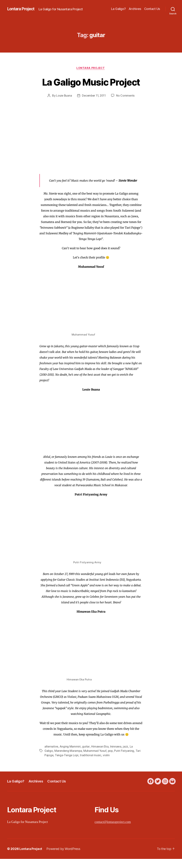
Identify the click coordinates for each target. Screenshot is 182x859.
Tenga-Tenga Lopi (67, 755)
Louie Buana (63, 96)
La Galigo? (118, 9)
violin (106, 755)
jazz (126, 747)
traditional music (91, 755)
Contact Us (152, 9)
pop (110, 751)
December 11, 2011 (93, 96)
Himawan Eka (100, 747)
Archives (135, 9)
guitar (86, 747)
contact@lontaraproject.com (113, 822)
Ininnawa (116, 747)
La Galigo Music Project (91, 82)
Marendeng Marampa (68, 751)
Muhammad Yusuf (95, 751)
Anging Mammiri (70, 747)
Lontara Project (22, 9)
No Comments (126, 96)
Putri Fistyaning (125, 751)
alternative (51, 747)
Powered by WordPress (64, 849)
